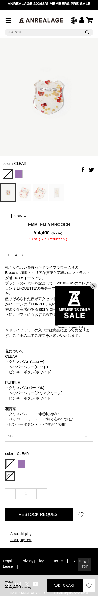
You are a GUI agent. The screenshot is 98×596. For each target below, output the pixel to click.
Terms (58, 561)
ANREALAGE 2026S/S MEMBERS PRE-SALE (49, 3)
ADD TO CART (64, 585)
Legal (7, 561)
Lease (8, 566)
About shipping (20, 534)
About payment (21, 540)
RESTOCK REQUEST (39, 514)
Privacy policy (32, 561)
